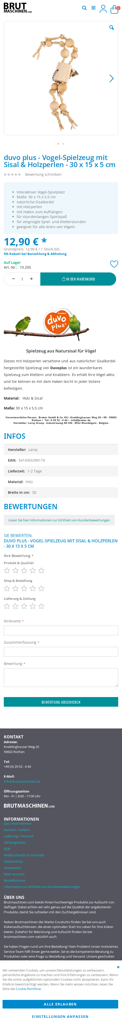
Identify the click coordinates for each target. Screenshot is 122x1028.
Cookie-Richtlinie (28, 988)
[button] (111, 31)
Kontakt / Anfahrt (17, 829)
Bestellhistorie (14, 880)
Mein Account (14, 874)
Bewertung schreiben (43, 174)
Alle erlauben (60, 1004)
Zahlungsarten (15, 842)
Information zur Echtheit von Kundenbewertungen (42, 886)
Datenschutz (13, 861)
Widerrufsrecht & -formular (24, 855)
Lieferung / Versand (18, 836)
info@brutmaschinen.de (22, 781)
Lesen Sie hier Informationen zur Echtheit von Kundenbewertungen (59, 520)
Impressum (12, 867)
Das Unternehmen (17, 823)
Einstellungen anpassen (60, 1016)
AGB (7, 848)
